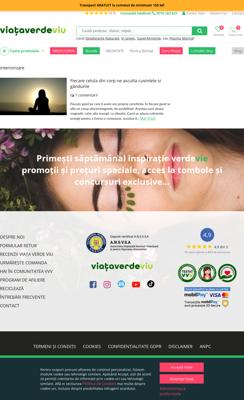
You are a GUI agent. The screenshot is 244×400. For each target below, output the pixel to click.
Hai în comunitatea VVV (26, 271)
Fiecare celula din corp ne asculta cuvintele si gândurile (115, 83)
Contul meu (193, 13)
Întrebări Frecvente (22, 297)
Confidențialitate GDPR (134, 346)
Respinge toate (182, 379)
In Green (128, 38)
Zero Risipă (171, 50)
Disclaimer (180, 346)
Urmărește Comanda (23, 263)
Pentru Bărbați (142, 50)
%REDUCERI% (63, 50)
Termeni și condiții (54, 346)
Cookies (92, 346)
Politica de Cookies (99, 383)
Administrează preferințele (173, 391)
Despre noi (218, 13)
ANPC (205, 346)
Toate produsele (22, 51)
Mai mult (148, 118)
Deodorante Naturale (102, 38)
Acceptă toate (182, 367)
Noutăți (91, 50)
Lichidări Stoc (202, 50)
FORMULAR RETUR (18, 245)
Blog (238, 50)
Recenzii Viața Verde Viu (26, 254)
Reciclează (12, 288)
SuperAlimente (149, 38)
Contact (238, 13)
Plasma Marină (181, 38)
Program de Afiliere (22, 280)
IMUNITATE (115, 50)
